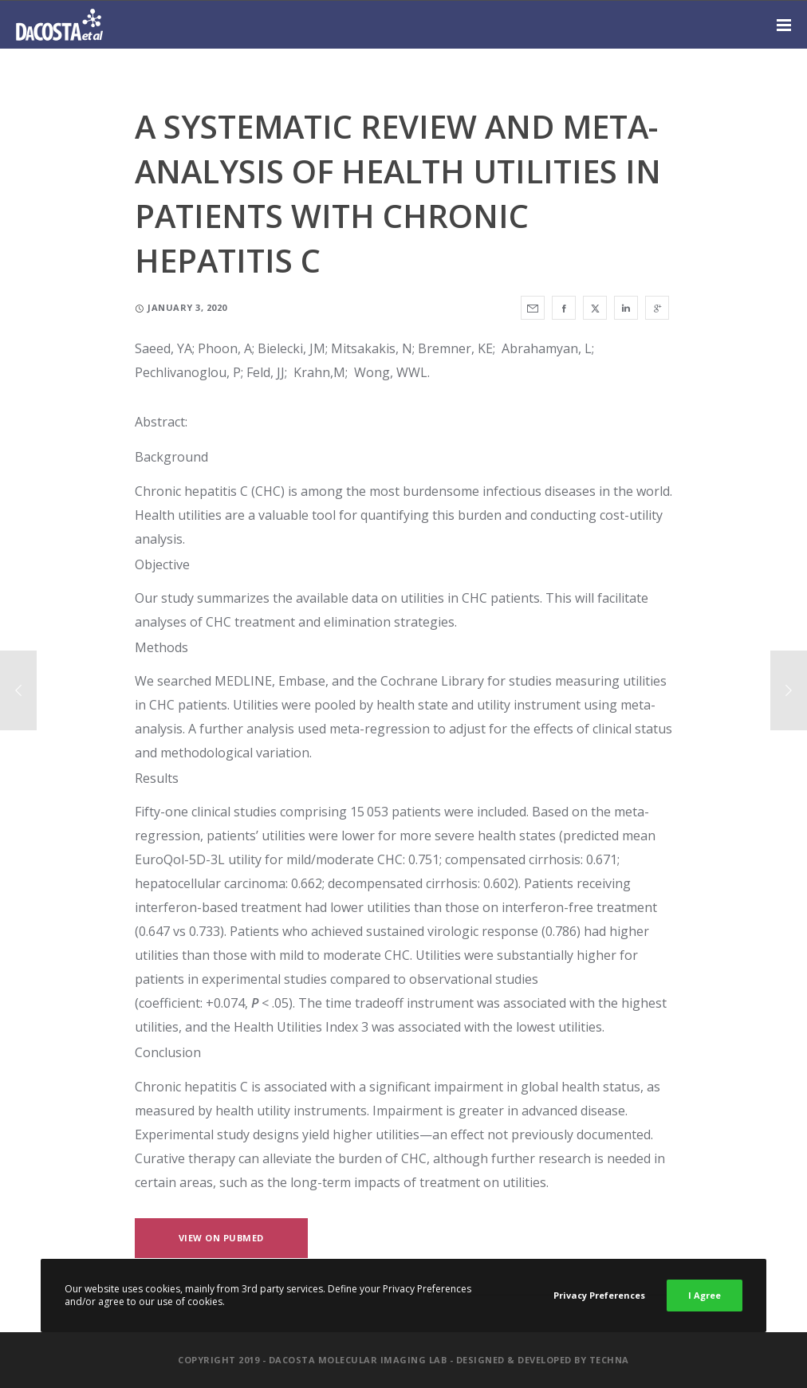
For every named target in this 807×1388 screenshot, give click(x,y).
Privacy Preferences (599, 1295)
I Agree (704, 1295)
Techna (609, 1360)
